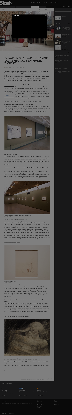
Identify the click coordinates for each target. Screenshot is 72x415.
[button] (46, 15)
